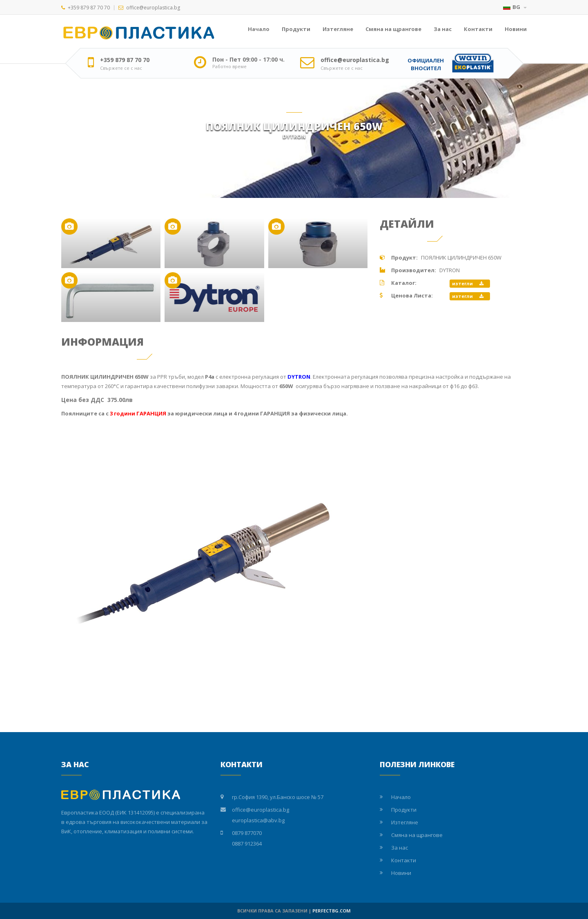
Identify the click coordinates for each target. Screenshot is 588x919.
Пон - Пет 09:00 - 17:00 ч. (248, 59)
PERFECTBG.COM (331, 911)
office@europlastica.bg (153, 7)
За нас (443, 29)
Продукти (296, 29)
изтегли (467, 283)
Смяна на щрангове (393, 29)
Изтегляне (338, 29)
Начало (259, 29)
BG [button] (515, 7)
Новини (516, 29)
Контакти (478, 29)
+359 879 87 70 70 (89, 7)
